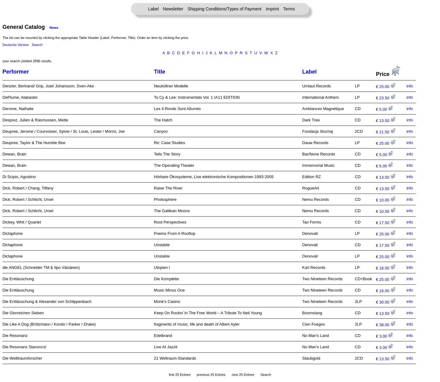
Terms (289, 8)
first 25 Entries (180, 374)
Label (153, 8)
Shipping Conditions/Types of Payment (224, 8)
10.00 (387, 200)
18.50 (387, 268)
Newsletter (173, 8)
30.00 (387, 302)
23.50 (387, 98)
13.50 (387, 120)
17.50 (387, 222)
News (53, 27)
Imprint (272, 8)
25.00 (387, 86)
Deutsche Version (15, 45)
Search (37, 45)
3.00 (386, 336)
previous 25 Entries (211, 374)
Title (159, 72)
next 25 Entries (243, 374)
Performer (15, 72)
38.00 (387, 325)
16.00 (387, 290)
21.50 (387, 132)
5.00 (386, 109)
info (410, 86)
